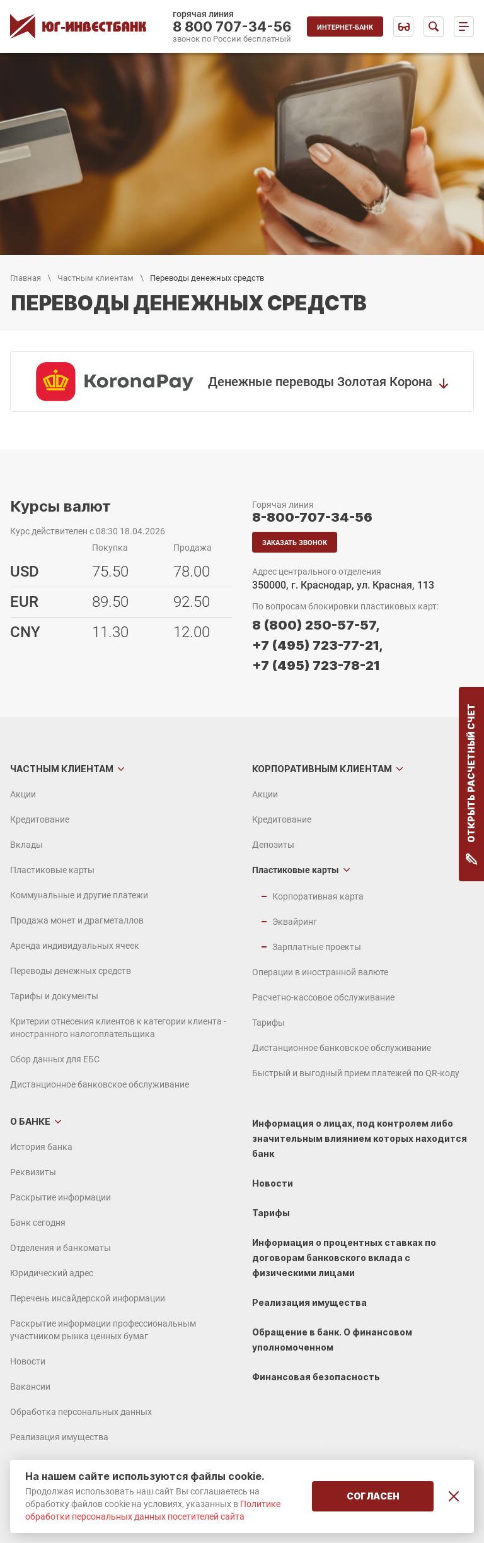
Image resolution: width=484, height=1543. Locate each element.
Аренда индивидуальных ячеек (74, 946)
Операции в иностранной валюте (320, 972)
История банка (41, 1147)
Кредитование (39, 819)
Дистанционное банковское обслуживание (99, 1084)
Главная (25, 278)
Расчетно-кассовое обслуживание (323, 997)
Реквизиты (33, 1172)
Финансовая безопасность (316, 1376)
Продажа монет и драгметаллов (77, 920)
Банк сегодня (38, 1222)
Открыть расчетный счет (472, 784)
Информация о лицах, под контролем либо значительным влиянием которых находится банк (359, 1138)
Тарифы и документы (54, 996)
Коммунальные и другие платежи (79, 895)
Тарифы (268, 1023)
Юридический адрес (51, 1273)
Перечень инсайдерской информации (87, 1298)
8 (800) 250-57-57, (315, 625)
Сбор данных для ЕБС (55, 1059)
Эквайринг (294, 922)
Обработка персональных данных (81, 1412)
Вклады (26, 845)
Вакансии (30, 1387)
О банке (30, 1121)
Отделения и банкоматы (60, 1248)
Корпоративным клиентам (322, 768)
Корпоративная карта (318, 896)
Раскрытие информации (60, 1197)
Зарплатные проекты (316, 947)
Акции (23, 794)
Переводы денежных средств (70, 971)
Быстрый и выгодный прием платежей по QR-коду (355, 1073)
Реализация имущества (59, 1437)
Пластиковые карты (52, 870)
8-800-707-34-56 (312, 517)
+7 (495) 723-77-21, (317, 645)
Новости (27, 1361)
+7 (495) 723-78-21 (316, 665)
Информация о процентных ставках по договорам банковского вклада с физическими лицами (344, 1257)
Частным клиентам (95, 278)
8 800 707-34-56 (232, 26)
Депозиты (273, 845)
